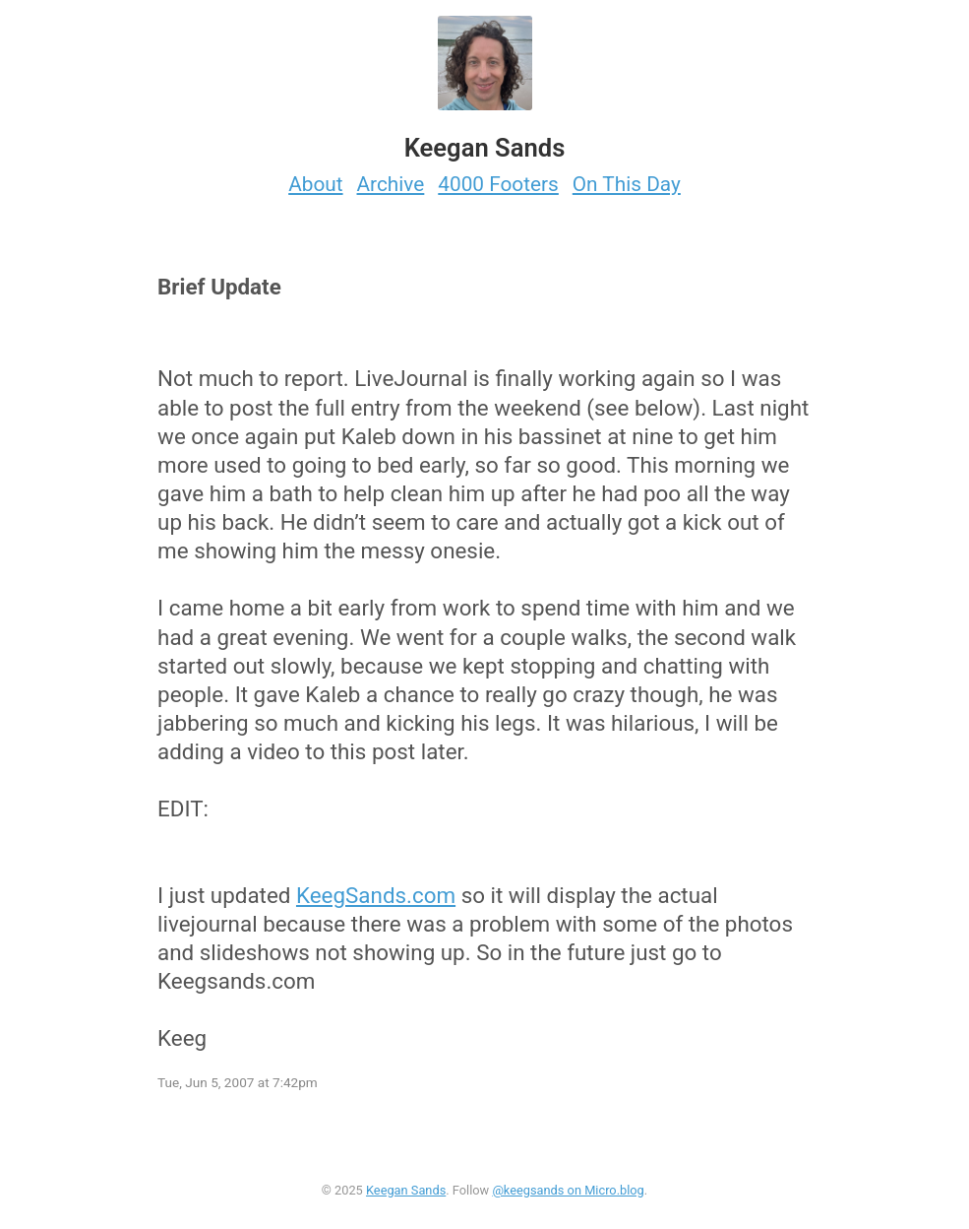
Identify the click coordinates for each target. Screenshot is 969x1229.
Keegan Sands (406, 1190)
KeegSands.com (375, 895)
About (315, 184)
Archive (391, 184)
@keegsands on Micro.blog (567, 1190)
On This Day (627, 184)
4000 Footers (498, 184)
